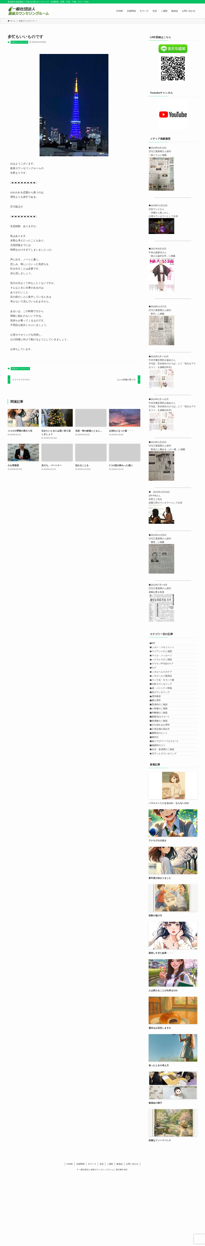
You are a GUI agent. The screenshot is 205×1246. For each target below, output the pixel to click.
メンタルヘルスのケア (164, 691)
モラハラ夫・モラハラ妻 (165, 704)
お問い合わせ (132, 1236)
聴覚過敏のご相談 (162, 771)
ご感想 (110, 1236)
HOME (70, 1236)
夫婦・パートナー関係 (164, 717)
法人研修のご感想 (162, 751)
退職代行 (157, 797)
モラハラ (92, 1236)
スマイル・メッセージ (164, 664)
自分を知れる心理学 (163, 777)
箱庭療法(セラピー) (162, 764)
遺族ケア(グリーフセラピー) (167, 804)
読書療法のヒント (162, 791)
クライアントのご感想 (164, 658)
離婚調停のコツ (160, 811)
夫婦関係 (80, 1236)
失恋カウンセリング (19, 42)
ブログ (156, 684)
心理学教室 (158, 731)
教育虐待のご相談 (162, 744)
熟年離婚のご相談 (162, 757)
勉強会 (119, 1236)
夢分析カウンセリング (164, 711)
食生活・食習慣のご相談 (165, 817)
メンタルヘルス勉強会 (164, 697)
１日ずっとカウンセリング (166, 824)
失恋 (101, 1236)
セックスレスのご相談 (164, 671)
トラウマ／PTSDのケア (164, 677)
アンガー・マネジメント (165, 651)
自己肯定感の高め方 (163, 784)
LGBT (156, 644)
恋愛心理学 (158, 737)
